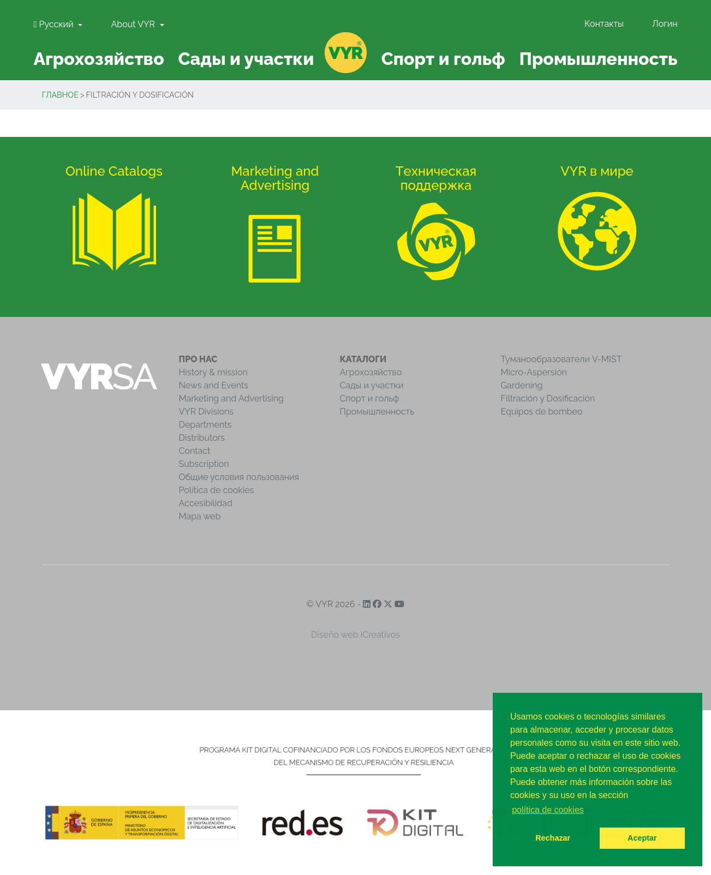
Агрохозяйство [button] (98, 59)
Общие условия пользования (239, 477)
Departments (205, 424)
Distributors (202, 438)
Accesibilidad (205, 503)
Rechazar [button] (552, 838)
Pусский (55, 24)
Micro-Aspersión (534, 372)
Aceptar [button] (642, 838)
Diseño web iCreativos (355, 635)
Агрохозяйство (371, 372)
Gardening (522, 385)
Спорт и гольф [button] (443, 59)
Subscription (204, 464)
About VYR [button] (134, 24)
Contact (195, 451)
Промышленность (377, 411)
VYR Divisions (206, 411)
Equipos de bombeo (542, 411)
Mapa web (200, 516)
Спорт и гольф (369, 398)
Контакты (604, 24)
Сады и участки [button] (246, 59)
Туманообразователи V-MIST (561, 359)
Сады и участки (372, 385)
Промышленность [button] (598, 59)
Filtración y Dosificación (548, 398)
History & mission (213, 372)
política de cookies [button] (548, 809)
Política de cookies (216, 490)
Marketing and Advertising (231, 398)
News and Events (213, 385)
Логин (664, 24)
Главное (60, 94)
